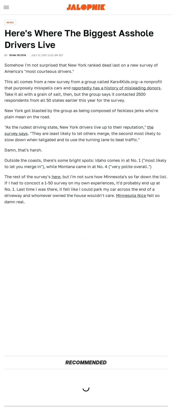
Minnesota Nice (131, 195)
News (10, 22)
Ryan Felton (17, 55)
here (56, 176)
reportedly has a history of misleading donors (116, 88)
